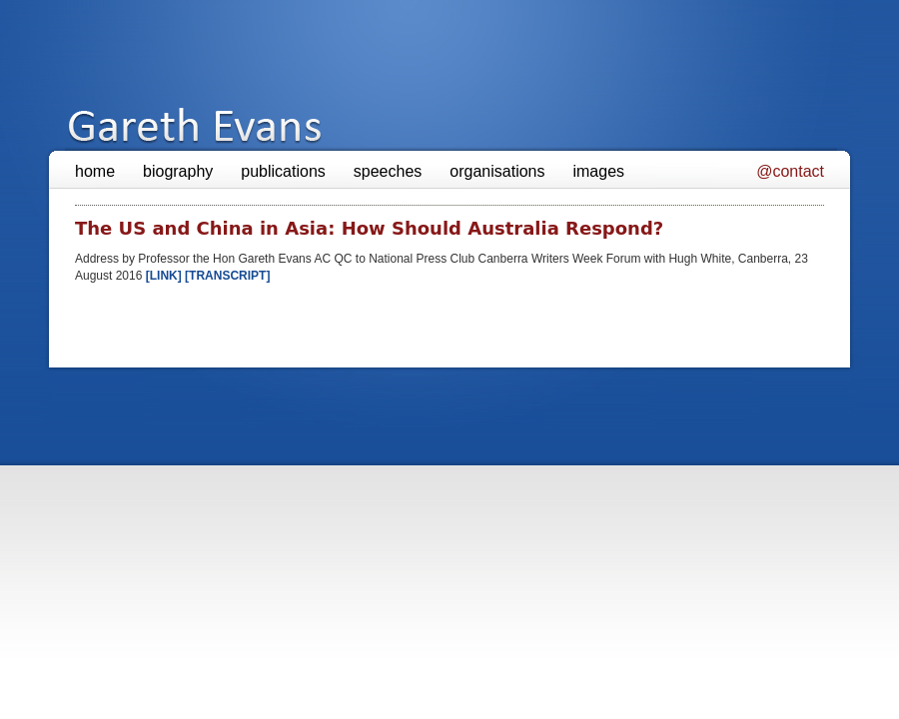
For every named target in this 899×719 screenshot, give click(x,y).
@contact (790, 171)
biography (178, 171)
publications (283, 171)
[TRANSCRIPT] (227, 276)
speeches (388, 171)
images (598, 171)
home (95, 171)
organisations (497, 171)
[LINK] (165, 276)
